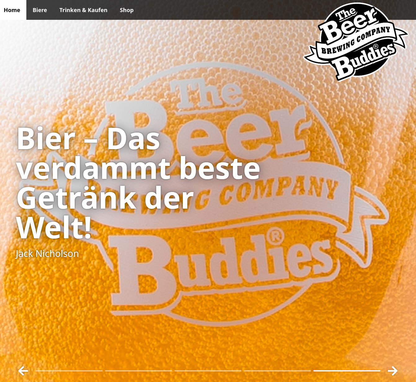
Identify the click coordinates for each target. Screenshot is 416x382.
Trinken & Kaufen (84, 10)
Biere (40, 10)
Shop (127, 10)
